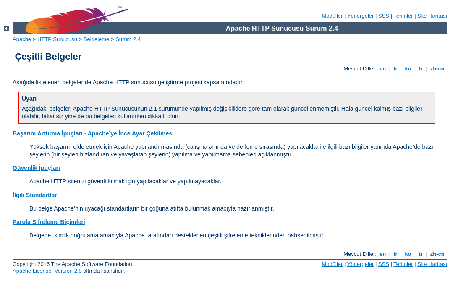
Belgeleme (96, 39)
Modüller (332, 16)
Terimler (403, 16)
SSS (383, 16)
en (383, 68)
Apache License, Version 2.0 (47, 271)
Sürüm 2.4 (128, 39)
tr (420, 68)
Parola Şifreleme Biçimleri (49, 222)
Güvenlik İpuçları (36, 167)
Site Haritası (432, 16)
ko (408, 68)
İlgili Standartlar (35, 195)
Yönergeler (360, 16)
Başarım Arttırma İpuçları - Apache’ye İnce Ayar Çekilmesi (93, 133)
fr (395, 68)
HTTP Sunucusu (57, 39)
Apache (22, 39)
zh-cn (437, 68)
